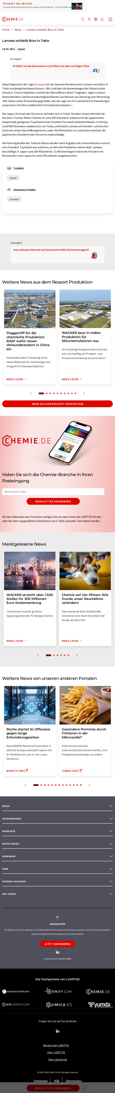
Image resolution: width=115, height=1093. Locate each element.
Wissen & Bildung (14, 881)
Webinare (9, 856)
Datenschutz (74, 1080)
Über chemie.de (57, 1059)
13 (81, 785)
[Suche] (82, 19)
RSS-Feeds (9, 894)
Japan (41, 84)
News (6, 806)
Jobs (5, 869)
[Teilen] (89, 19)
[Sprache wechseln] (95, 19)
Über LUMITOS (56, 1052)
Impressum (41, 1080)
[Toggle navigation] (110, 19)
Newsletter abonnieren (53, 501)
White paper (10, 843)
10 (75, 393)
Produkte (8, 831)
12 (77, 785)
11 (74, 785)
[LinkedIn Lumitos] (57, 1031)
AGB (56, 1080)
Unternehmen (11, 818)
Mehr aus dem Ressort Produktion (57, 404)
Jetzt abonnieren (57, 944)
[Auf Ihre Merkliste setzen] (102, 20)
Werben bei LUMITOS (56, 1045)
